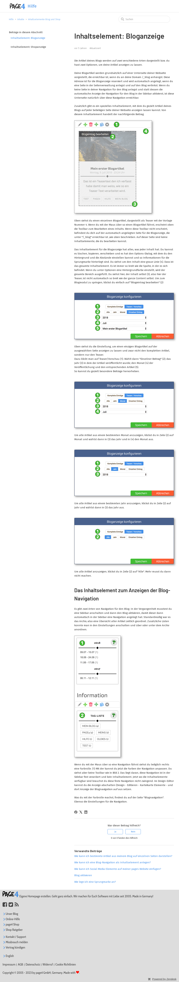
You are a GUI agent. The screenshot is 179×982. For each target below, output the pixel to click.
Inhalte (20, 19)
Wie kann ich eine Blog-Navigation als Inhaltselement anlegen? (112, 862)
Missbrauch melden (15, 942)
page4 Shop (11, 924)
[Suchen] (144, 19)
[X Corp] (80, 812)
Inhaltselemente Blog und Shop (44, 19)
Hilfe (11, 19)
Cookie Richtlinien (65, 964)
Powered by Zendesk (164, 979)
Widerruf (47, 964)
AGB (20, 964)
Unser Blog (10, 914)
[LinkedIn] (85, 812)
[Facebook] (75, 812)
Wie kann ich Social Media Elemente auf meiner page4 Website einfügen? (117, 869)
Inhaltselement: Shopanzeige (28, 46)
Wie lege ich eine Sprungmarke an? (95, 881)
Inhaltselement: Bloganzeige (28, 38)
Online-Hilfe (11, 919)
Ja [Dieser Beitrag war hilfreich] (115, 831)
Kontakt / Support (14, 937)
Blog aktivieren (83, 875)
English (8, 956)
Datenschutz (33, 964)
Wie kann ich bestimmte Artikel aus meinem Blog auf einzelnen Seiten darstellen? (123, 856)
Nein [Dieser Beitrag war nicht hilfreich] (133, 831)
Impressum (9, 964)
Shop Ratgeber (13, 930)
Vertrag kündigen (14, 947)
